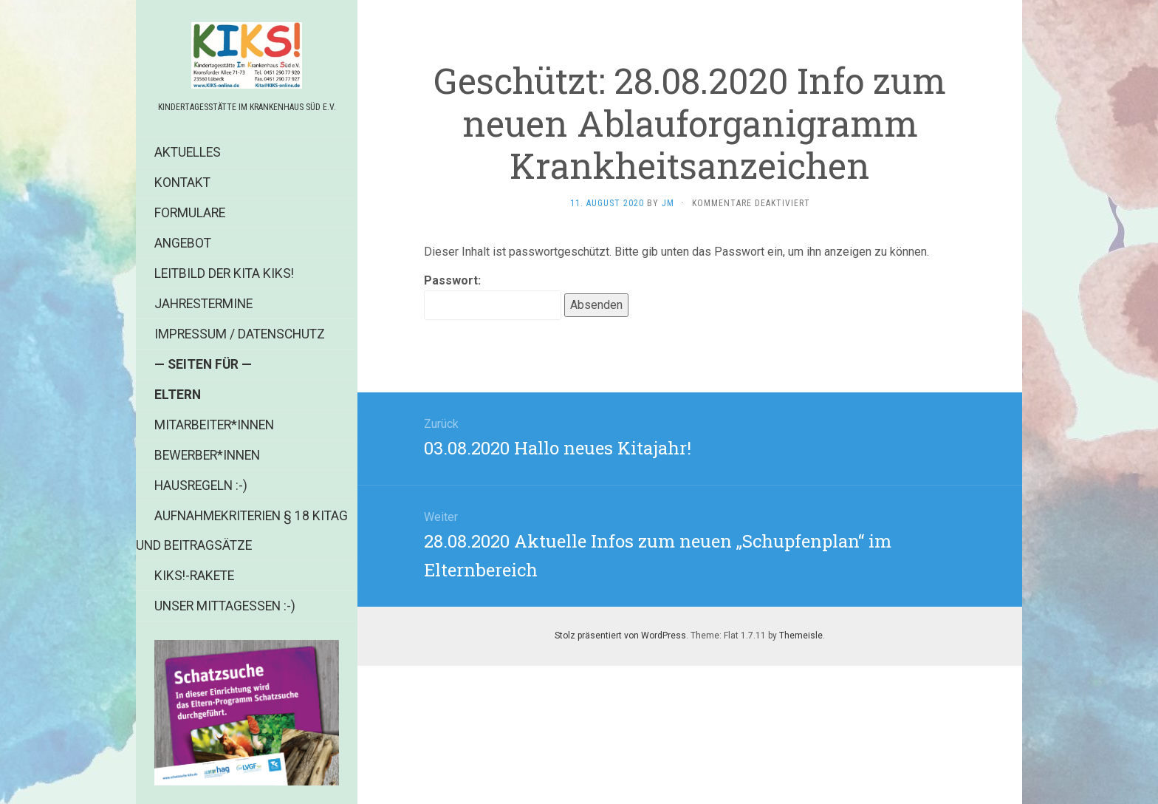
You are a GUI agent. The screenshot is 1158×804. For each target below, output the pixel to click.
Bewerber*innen (207, 455)
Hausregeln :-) (200, 485)
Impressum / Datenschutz (239, 334)
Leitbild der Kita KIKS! (224, 273)
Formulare (189, 212)
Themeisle (801, 635)
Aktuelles (187, 152)
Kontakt (182, 182)
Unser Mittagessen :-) (224, 606)
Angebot (182, 243)
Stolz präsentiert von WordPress (620, 635)
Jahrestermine (203, 303)
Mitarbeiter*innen (214, 425)
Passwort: (492, 296)
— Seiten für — (203, 364)
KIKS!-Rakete (194, 575)
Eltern (177, 394)
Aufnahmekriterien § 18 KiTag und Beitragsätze (242, 530)
